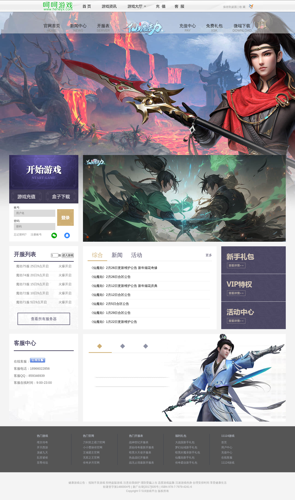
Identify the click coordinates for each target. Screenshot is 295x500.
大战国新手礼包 (185, 442)
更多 (209, 255)
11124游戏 (227, 462)
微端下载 (242, 28)
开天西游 (42, 447)
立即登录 (65, 217)
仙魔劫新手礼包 (185, 457)
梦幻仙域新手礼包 (186, 447)
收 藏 (242, 6)
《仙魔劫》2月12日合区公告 (110, 295)
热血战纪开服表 (138, 457)
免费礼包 (214, 28)
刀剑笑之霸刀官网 (94, 442)
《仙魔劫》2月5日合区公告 (109, 304)
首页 (87, 6)
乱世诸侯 (42, 457)
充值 (160, 6)
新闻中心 (78, 28)
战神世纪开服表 (138, 442)
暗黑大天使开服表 (140, 452)
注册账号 (36, 234)
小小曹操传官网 (92, 447)
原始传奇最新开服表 (141, 447)
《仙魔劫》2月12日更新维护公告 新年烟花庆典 (123, 286)
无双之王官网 (91, 457)
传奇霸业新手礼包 (186, 462)
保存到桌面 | (231, 6)
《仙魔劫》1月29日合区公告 (110, 313)
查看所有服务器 (44, 319)
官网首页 (52, 28)
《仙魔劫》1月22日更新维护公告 (113, 322)
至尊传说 (42, 462)
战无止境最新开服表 (141, 462)
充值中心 (187, 28)
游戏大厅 (135, 6)
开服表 (103, 28)
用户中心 (226, 447)
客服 (180, 6)
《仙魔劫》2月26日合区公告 (110, 277)
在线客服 (226, 457)
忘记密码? (20, 234)
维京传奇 (42, 442)
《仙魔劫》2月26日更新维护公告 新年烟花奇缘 (123, 268)
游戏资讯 (109, 6)
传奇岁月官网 (91, 462)
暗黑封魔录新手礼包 (187, 452)
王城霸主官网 (91, 452)
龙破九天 (42, 452)
